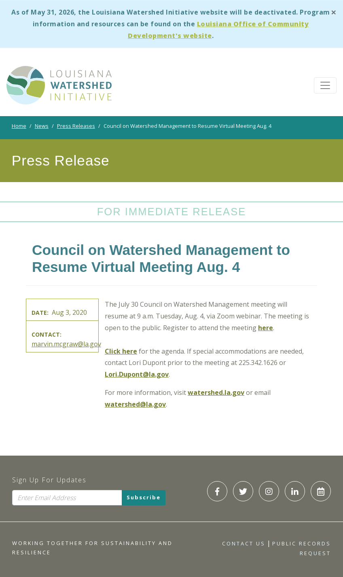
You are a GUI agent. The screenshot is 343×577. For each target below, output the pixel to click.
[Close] (333, 12)
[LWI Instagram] (269, 491)
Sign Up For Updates (49, 479)
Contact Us (243, 543)
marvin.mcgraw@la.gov (66, 343)
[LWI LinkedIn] (295, 491)
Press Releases (76, 125)
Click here (121, 351)
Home (19, 125)
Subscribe (144, 497)
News (42, 125)
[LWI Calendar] (321, 491)
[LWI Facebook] (217, 491)
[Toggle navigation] (325, 85)
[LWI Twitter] (243, 491)
